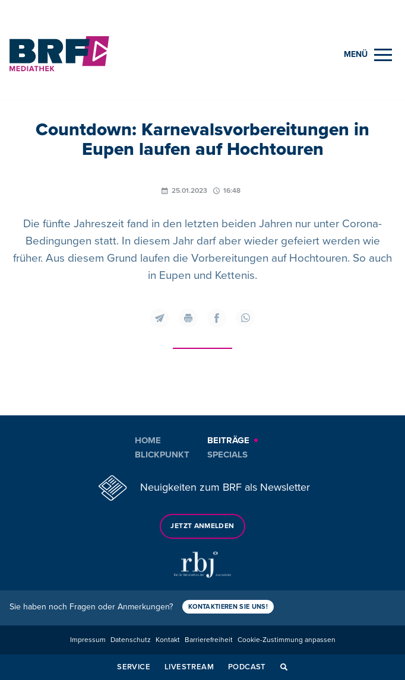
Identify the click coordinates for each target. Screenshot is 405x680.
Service (133, 667)
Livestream (189, 667)
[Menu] (367, 55)
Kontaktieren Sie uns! (228, 607)
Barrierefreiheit (209, 639)
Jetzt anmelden (202, 526)
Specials (227, 454)
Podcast (247, 667)
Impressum (88, 639)
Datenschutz (130, 639)
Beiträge (228, 440)
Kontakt (168, 639)
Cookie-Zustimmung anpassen (287, 639)
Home (148, 440)
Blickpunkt (162, 454)
